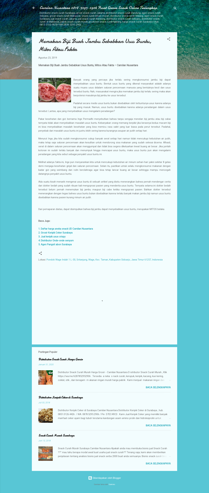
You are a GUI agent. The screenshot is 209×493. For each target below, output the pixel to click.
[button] (169, 39)
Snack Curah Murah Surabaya (56, 436)
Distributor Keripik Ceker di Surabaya (60, 397)
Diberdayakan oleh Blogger (104, 477)
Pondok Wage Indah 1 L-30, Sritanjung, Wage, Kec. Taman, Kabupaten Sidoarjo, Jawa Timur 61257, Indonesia (105, 259)
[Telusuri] (175, 9)
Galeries (112, 484)
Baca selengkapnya (158, 387)
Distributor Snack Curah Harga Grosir (60, 359)
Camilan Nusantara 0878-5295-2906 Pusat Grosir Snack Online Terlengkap (98, 7)
